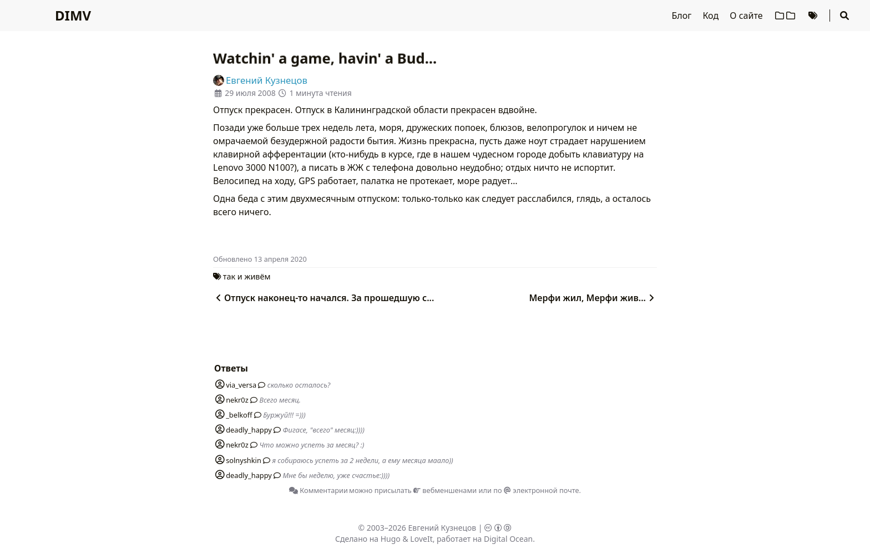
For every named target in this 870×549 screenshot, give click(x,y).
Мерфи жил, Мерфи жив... (593, 298)
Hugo (391, 538)
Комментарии (318, 490)
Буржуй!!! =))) (284, 415)
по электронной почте (536, 490)
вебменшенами (445, 490)
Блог (683, 15)
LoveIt (421, 538)
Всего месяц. (280, 400)
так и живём (247, 276)
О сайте (747, 15)
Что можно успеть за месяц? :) (311, 445)
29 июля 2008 (250, 93)
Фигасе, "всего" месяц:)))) (324, 430)
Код (711, 15)
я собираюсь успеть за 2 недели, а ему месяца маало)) (362, 460)
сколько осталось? (298, 385)
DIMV (73, 15)
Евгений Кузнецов (442, 527)
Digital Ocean (508, 538)
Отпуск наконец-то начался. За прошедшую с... (323, 298)
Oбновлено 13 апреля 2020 (260, 259)
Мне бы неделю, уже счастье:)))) (336, 475)
